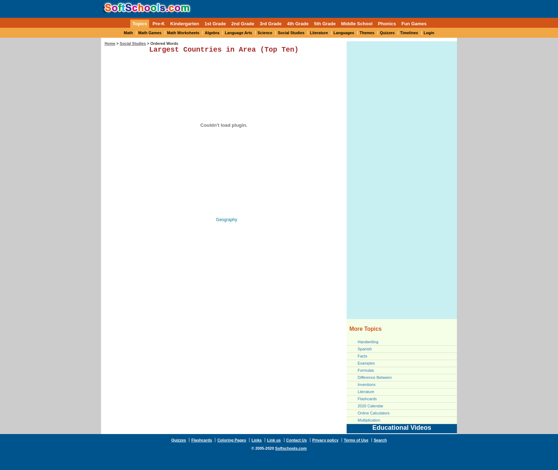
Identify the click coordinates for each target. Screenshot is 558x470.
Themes (367, 33)
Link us (274, 440)
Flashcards (367, 399)
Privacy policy (325, 440)
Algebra (212, 33)
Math (128, 33)
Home (110, 43)
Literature (319, 33)
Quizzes (387, 33)
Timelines (409, 33)
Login (428, 33)
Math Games (150, 33)
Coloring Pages (231, 440)
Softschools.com (291, 448)
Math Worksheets (183, 33)
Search (380, 440)
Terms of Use (356, 440)
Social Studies (291, 33)
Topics (139, 23)
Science (265, 33)
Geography (226, 221)
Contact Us (296, 440)
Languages (343, 33)
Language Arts (238, 33)
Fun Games (414, 23)
